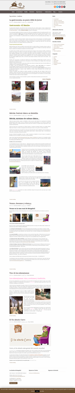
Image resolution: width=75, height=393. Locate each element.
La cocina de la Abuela (58, 25)
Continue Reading (12, 109)
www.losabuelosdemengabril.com (17, 260)
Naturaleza (56, 62)
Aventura (29, 22)
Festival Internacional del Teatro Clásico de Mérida (27, 137)
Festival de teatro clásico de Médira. (28, 242)
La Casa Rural (19, 12)
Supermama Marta (13, 30)
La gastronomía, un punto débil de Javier (25, 20)
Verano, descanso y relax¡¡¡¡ (20, 203)
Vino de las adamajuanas (19, 273)
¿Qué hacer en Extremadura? (59, 21)
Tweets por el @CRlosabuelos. (34, 373)
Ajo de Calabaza (56, 47)
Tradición (28, 205)
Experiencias (39, 12)
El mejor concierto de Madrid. (59, 44)
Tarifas (25, 12)
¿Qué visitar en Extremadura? (59, 22)
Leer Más (42, 391)
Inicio (13, 12)
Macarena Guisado (17, 22)
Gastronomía (31, 275)
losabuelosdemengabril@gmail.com (59, 35)
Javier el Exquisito (46, 79)
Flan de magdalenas (57, 51)
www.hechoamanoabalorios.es (14, 161)
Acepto (37, 391)
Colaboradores (48, 12)
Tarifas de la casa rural (58, 20)
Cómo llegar (18, 378)
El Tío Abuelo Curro (17, 320)
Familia (31, 115)
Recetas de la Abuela (57, 63)
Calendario (31, 12)
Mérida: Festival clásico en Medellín (23, 113)
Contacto (60, 12)
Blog (54, 12)
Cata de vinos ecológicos (58, 46)
